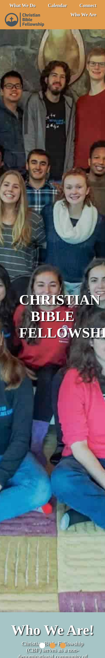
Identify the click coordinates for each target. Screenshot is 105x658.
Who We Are (83, 14)
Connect (87, 5)
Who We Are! (52, 630)
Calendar (57, 5)
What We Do (22, 5)
